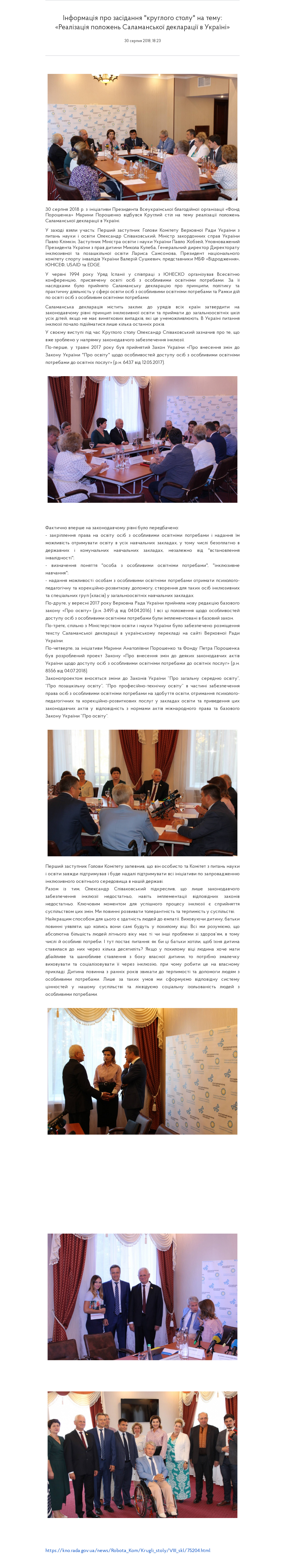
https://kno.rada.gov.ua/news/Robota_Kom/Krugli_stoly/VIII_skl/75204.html (127, 1550)
